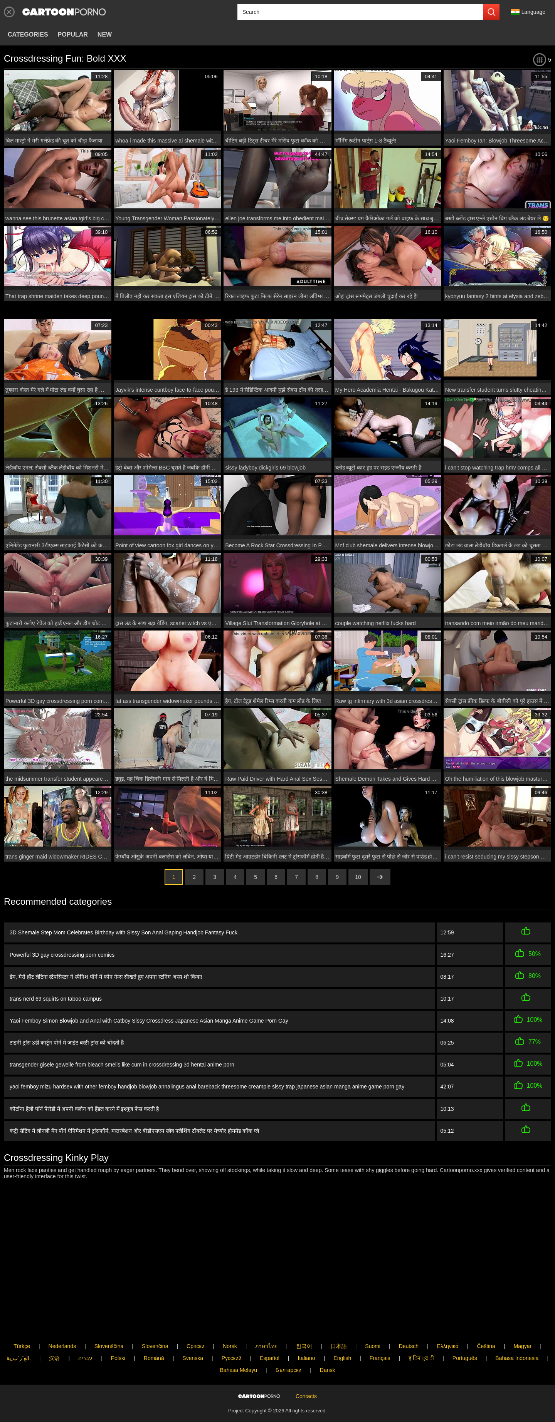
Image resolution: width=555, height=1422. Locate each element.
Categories (28, 34)
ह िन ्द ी (421, 1358)
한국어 (304, 1346)
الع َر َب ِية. (19, 1358)
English (342, 1358)
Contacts (306, 1396)
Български (288, 1370)
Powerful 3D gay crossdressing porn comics (62, 955)
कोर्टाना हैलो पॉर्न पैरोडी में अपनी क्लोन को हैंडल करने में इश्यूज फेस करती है (84, 1109)
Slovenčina (155, 1346)
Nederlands (62, 1346)
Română (154, 1358)
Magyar (523, 1346)
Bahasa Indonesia (516, 1358)
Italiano (306, 1358)
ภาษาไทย (266, 1346)
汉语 (54, 1358)
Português (464, 1358)
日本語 (339, 1346)
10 (358, 877)
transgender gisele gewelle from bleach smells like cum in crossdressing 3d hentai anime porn (122, 1064)
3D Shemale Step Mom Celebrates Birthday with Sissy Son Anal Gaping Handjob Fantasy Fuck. (124, 932)
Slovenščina (109, 1346)
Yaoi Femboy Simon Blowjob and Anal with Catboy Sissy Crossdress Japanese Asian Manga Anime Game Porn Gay (149, 1021)
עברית (85, 1358)
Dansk (327, 1370)
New (105, 34)
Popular (73, 34)
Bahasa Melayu (238, 1370)
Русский (232, 1358)
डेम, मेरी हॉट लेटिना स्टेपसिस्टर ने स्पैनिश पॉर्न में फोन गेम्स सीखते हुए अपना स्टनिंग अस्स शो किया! (106, 977)
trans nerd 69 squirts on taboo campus (56, 999)
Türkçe (21, 1346)
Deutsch (409, 1346)
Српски (195, 1346)
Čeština (486, 1346)
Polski (118, 1358)
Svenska (192, 1358)
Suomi (372, 1346)
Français (380, 1358)
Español (269, 1358)
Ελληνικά (448, 1346)
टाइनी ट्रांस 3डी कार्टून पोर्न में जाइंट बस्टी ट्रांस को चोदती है (67, 1043)
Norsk (230, 1346)
